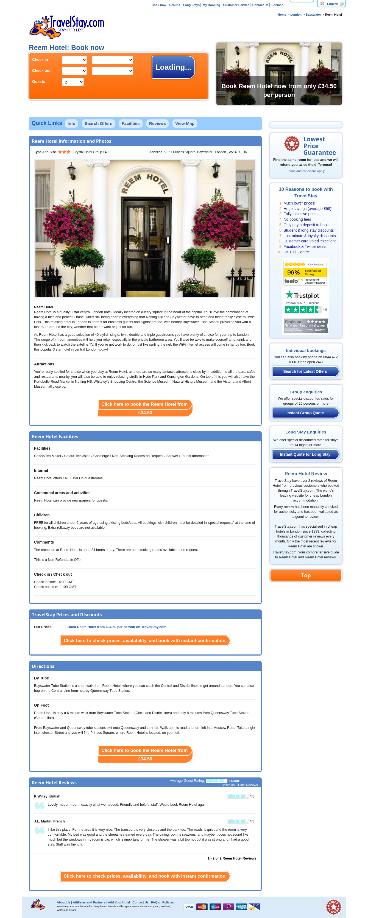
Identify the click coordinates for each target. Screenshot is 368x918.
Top (306, 575)
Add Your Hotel (119, 902)
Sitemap (277, 5)
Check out (41, 70)
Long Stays (191, 5)
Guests (38, 81)
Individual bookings (306, 350)
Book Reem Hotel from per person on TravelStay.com (117, 627)
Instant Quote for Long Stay (305, 454)
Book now (159, 5)
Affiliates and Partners (89, 902)
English (329, 3)
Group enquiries (305, 392)
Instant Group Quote (305, 413)
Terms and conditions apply (306, 171)
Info (71, 123)
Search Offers (98, 123)
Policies (168, 902)
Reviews (157, 123)
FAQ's (155, 902)
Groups (174, 5)
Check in (40, 59)
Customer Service (236, 5)
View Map (184, 123)
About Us (64, 902)
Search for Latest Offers (305, 371)
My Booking (211, 5)
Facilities (131, 123)
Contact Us (260, 5)
